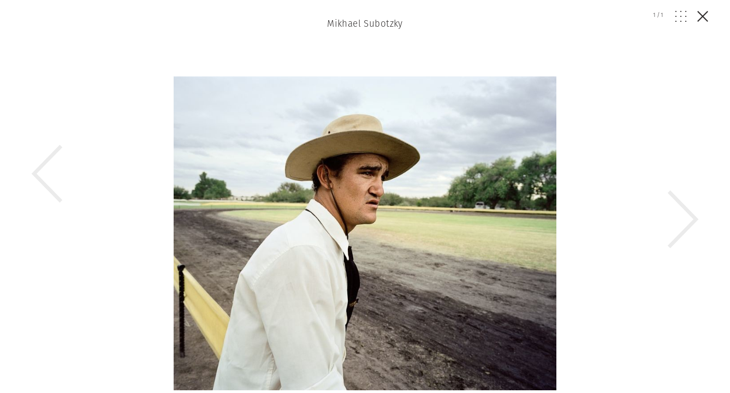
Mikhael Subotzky (365, 23)
